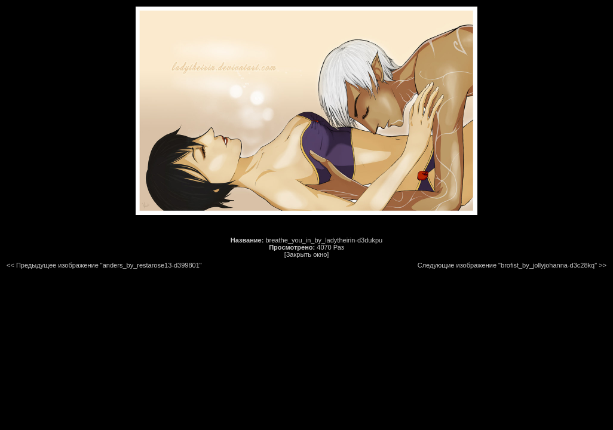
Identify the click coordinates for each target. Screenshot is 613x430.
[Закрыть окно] (306, 254)
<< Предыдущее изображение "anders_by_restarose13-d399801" (104, 265)
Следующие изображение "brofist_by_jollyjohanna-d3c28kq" (507, 265)
